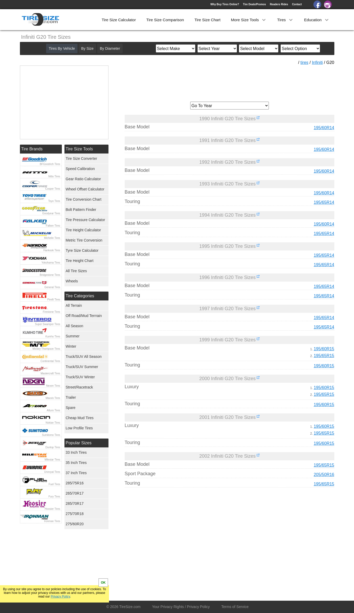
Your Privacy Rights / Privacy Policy (181, 607)
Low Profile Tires (79, 428)
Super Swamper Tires (47, 324)
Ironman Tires (52, 521)
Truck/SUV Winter (80, 377)
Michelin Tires (52, 238)
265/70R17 (75, 493)
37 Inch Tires (76, 473)
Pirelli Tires (53, 299)
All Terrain (74, 305)
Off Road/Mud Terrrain (84, 316)
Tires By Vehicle (62, 48)
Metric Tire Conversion (84, 240)
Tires (285, 20)
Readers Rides (279, 4)
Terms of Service (235, 607)
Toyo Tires (54, 201)
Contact (297, 4)
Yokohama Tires (50, 262)
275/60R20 (75, 524)
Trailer (71, 397)
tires (304, 62)
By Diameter (110, 48)
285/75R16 (75, 483)
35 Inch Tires (76, 463)
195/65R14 (324, 202)
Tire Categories (80, 296)
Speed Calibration (80, 169)
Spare (70, 408)
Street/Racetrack (79, 387)
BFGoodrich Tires (50, 164)
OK (103, 582)
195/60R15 (324, 349)
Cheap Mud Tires (80, 418)
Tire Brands (32, 149)
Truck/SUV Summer (82, 367)
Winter (71, 346)
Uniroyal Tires (52, 471)
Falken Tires (53, 225)
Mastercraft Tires (50, 373)
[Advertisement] (229, 81)
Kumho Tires (52, 336)
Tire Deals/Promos (254, 4)
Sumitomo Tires (51, 435)
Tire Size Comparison (165, 20)
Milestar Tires (52, 459)
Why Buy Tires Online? (224, 4)
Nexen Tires (53, 385)
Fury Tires (54, 496)
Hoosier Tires (52, 508)
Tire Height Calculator (83, 230)
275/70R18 (75, 514)
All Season (74, 326)
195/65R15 (324, 355)
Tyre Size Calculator (82, 250)
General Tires (52, 287)
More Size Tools (249, 20)
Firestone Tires (51, 311)
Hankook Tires (51, 250)
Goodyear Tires (51, 213)
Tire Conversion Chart (83, 199)
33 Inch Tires (76, 452)
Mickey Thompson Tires (46, 348)
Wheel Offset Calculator (85, 189)
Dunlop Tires (52, 447)
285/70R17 (75, 503)
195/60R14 (324, 127)
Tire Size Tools (79, 149)
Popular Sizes (79, 443)
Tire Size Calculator (119, 20)
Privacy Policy (60, 596)
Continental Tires (50, 361)
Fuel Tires (54, 484)
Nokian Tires (53, 422)
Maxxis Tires (53, 398)
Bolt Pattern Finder (81, 209)
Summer (73, 336)
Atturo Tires (53, 410)
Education (317, 20)
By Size (87, 48)
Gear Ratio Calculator (83, 179)
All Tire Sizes (76, 271)
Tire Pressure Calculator (85, 220)
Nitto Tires (54, 176)
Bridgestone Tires (50, 274)
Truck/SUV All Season (84, 356)
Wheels (72, 281)
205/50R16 (324, 474)
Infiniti (317, 62)
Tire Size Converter (81, 158)
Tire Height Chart (80, 261)
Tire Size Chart (207, 20)
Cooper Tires (52, 188)
